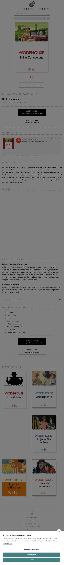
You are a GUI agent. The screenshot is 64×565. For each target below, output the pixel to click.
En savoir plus (7, 543)
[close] (59, 531)
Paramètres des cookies (31, 549)
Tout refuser (31, 560)
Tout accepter (31, 554)
